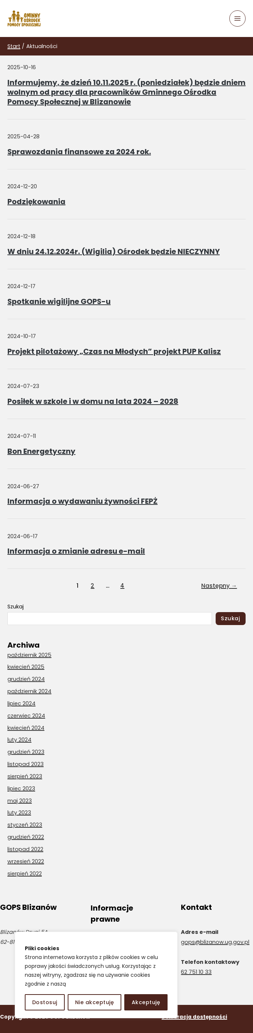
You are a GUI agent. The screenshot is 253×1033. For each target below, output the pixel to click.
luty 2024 (19, 739)
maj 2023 (19, 800)
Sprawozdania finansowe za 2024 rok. (79, 151)
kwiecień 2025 (25, 667)
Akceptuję (146, 1002)
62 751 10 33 (196, 972)
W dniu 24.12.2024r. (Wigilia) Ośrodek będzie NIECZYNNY (113, 251)
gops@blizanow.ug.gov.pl (215, 942)
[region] (96, 975)
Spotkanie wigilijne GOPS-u (59, 301)
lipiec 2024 (21, 703)
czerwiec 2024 (26, 715)
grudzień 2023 (25, 752)
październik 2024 (29, 691)
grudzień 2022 (25, 837)
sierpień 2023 (24, 776)
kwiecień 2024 (25, 728)
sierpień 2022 (24, 873)
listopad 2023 (25, 764)
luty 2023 (19, 812)
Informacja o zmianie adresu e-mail (76, 551)
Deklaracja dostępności (194, 1016)
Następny (219, 586)
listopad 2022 (25, 849)
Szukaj (15, 606)
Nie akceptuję (94, 1002)
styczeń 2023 (24, 824)
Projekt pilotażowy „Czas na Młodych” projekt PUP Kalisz (114, 351)
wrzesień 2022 (25, 861)
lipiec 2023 (21, 788)
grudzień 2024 (26, 679)
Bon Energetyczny (41, 451)
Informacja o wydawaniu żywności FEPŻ (82, 501)
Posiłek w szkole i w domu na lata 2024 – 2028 (92, 401)
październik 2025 (29, 655)
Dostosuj (44, 1002)
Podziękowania (36, 201)
